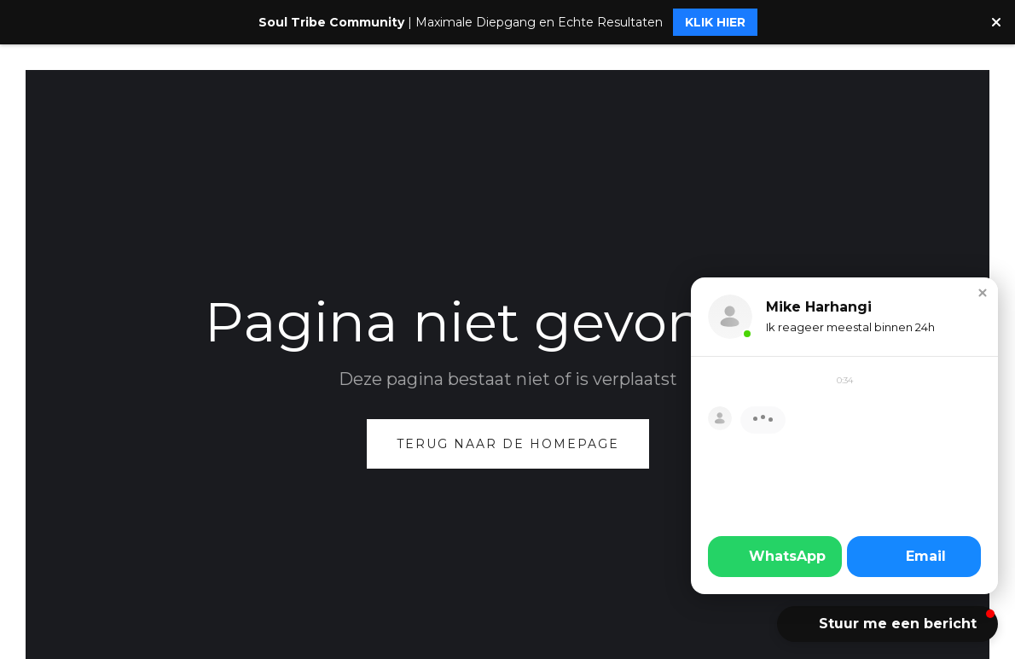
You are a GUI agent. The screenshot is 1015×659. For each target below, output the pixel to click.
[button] (982, 292)
